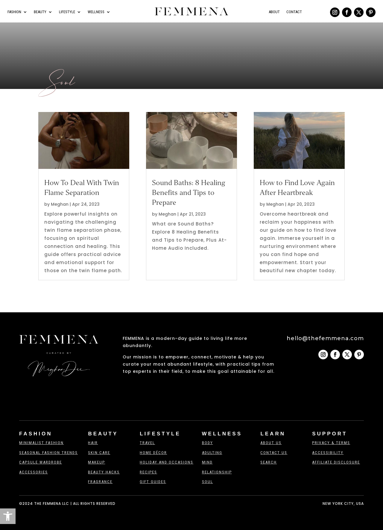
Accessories (33, 472)
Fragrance (100, 481)
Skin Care (99, 452)
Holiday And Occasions (166, 462)
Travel (147, 442)
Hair (93, 442)
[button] (8, 516)
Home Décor (153, 452)
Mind (207, 462)
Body (207, 442)
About (274, 12)
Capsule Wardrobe (40, 462)
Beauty (40, 12)
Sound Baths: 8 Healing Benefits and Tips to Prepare (188, 192)
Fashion (14, 12)
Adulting (212, 452)
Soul (207, 481)
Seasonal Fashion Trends (48, 452)
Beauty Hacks (104, 472)
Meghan (60, 204)
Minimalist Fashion (41, 442)
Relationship (217, 472)
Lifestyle (67, 12)
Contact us (273, 452)
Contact (294, 12)
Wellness (96, 12)
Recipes (148, 472)
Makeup (96, 462)
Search (268, 462)
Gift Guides (153, 481)
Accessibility (328, 452)
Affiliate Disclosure (336, 462)
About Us (271, 442)
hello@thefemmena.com (325, 338)
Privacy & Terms (331, 442)
